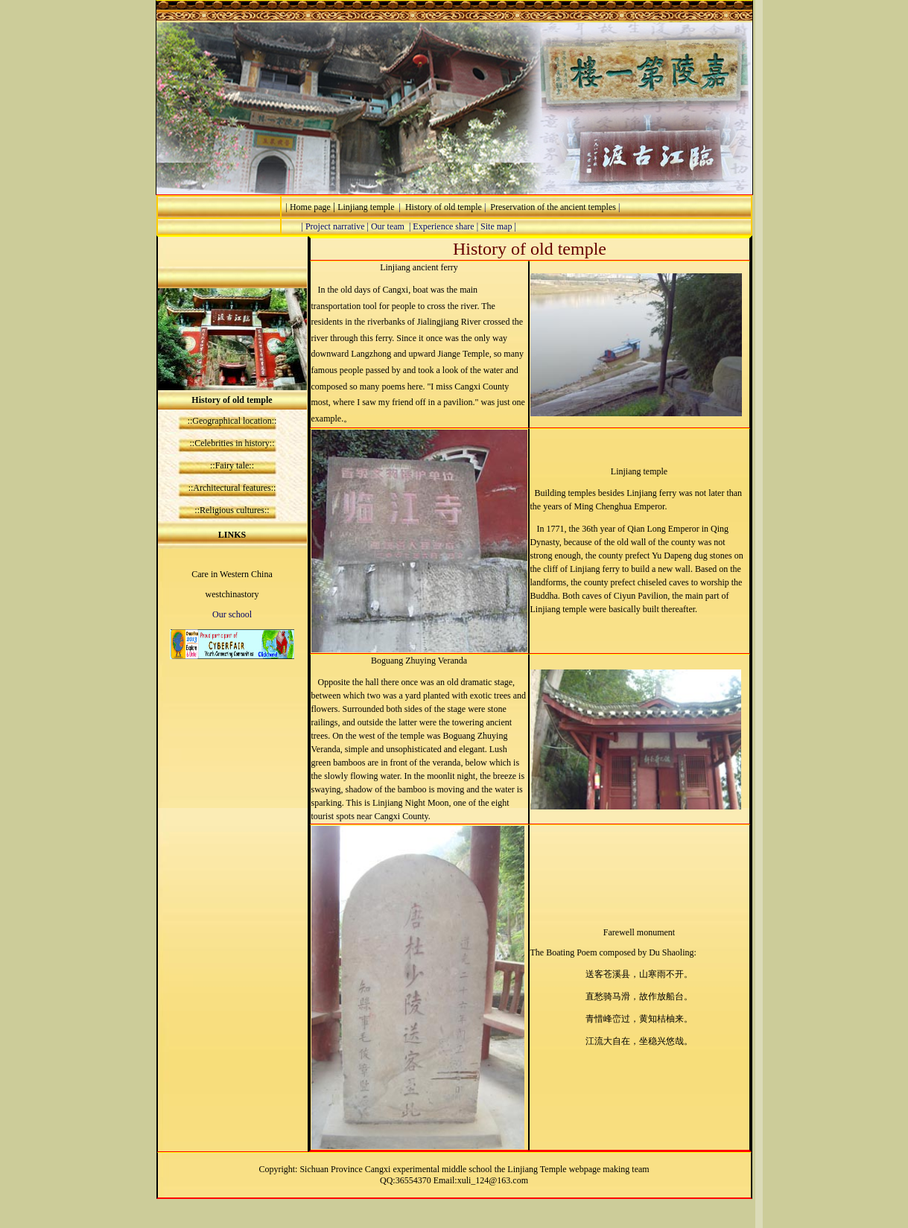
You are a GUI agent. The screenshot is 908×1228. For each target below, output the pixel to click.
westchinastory (232, 594)
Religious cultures (232, 510)
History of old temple (441, 207)
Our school (232, 614)
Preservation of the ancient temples (553, 207)
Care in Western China (231, 574)
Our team (387, 226)
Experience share (443, 226)
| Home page (307, 207)
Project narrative (335, 226)
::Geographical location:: (232, 421)
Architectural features (231, 488)
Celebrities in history (232, 443)
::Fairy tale (229, 465)
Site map (496, 226)
